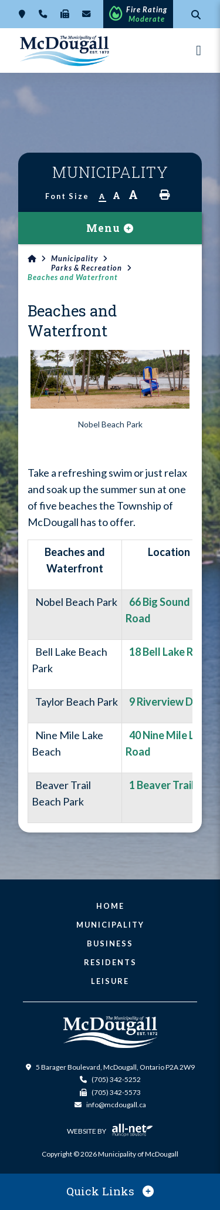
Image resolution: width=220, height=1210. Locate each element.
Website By (110, 1131)
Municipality (74, 258)
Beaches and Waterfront (73, 277)
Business (110, 943)
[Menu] (199, 50)
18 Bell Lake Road (169, 651)
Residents (110, 962)
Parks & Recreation (86, 267)
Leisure (110, 981)
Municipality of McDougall (65, 50)
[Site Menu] (110, 228)
